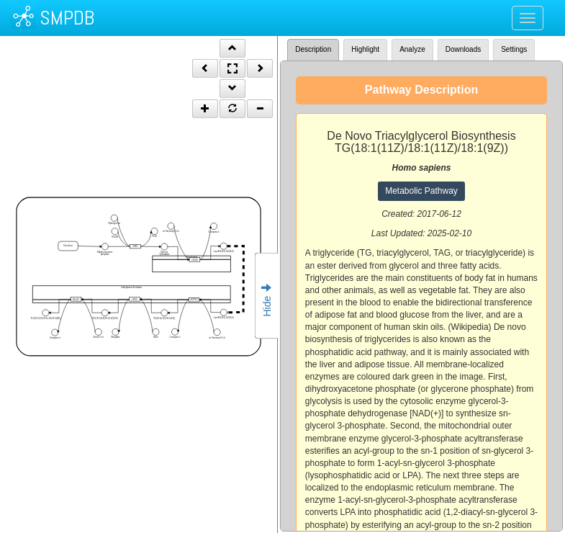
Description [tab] (313, 49)
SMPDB (67, 17)
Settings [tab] (514, 49)
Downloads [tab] (463, 49)
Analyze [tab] (412, 49)
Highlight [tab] (365, 49)
